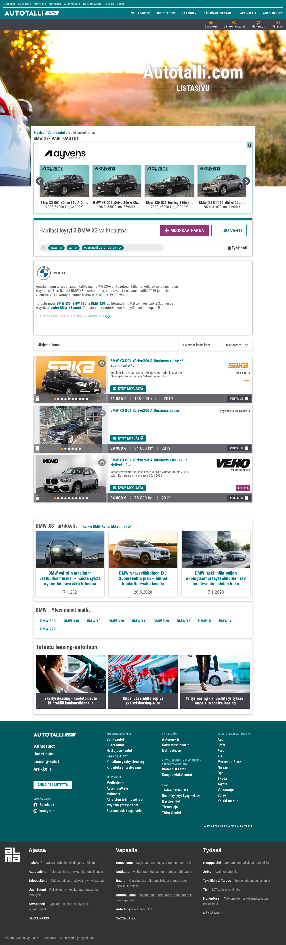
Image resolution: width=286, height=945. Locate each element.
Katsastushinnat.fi (175, 745)
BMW (221, 745)
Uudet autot (44, 754)
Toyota (222, 784)
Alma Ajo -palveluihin (240, 826)
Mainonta (114, 794)
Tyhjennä (237, 247)
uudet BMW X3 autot (65, 308)
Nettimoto (24, 3)
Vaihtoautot (44, 746)
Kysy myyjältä (128, 389)
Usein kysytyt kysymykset (181, 796)
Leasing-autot (46, 761)
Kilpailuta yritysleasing (124, 767)
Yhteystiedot (171, 812)
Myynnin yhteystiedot (123, 805)
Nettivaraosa (72, 3)
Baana (121, 3)
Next (246, 181)
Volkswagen (227, 790)
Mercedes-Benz (229, 762)
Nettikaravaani (92, 3)
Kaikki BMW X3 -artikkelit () (106, 526)
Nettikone (55, 3)
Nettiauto (9, 3)
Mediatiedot (115, 783)
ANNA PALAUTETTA (53, 785)
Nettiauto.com (172, 750)
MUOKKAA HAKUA (184, 230)
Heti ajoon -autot (119, 750)
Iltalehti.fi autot (174, 769)
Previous (40, 181)
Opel (221, 773)
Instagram (46, 811)
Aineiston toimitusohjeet (125, 799)
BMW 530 (64, 303)
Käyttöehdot (171, 801)
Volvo (222, 795)
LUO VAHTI (229, 230)
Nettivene (40, 3)
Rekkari (109, 3)
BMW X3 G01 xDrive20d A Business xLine (144, 410)
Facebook (47, 805)
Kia (220, 756)
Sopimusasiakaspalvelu (124, 811)
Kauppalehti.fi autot (177, 775)
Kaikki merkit (228, 801)
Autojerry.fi (170, 739)
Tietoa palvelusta (175, 790)
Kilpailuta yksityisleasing (125, 762)
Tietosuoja (170, 807)
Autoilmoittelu (117, 788)
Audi (221, 739)
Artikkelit (42, 769)
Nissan (223, 767)
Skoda (222, 778)
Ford (221, 750)
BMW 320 (98, 303)
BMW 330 (79, 303)
